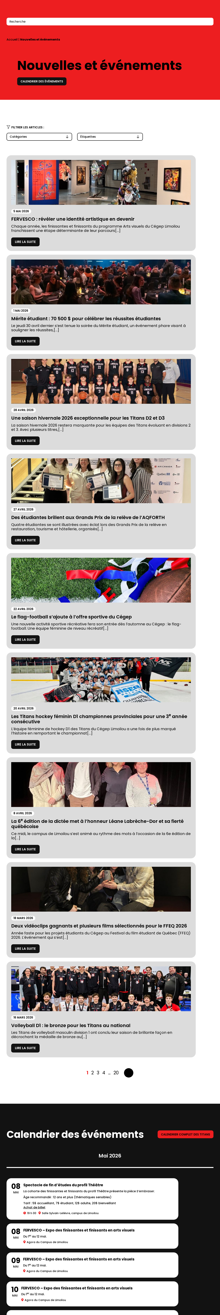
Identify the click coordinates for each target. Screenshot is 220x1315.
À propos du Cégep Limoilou (32, 1193)
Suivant (128, 586)
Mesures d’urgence (24, 1227)
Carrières (79, 1218)
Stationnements (21, 1218)
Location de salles (23, 1235)
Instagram (186, 1301)
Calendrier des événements (45, 81)
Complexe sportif (86, 1193)
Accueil (12, 39)
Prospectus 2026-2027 (27, 1210)
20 (116, 586)
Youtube (210, 1301)
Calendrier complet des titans (182, 648)
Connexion (200, 11)
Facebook (194, 1301)
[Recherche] (208, 21)
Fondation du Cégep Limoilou (33, 1202)
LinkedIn (201, 1301)
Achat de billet (34, 737)
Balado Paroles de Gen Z (92, 1227)
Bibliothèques (83, 1202)
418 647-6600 (17, 1281)
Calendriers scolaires (90, 1210)
